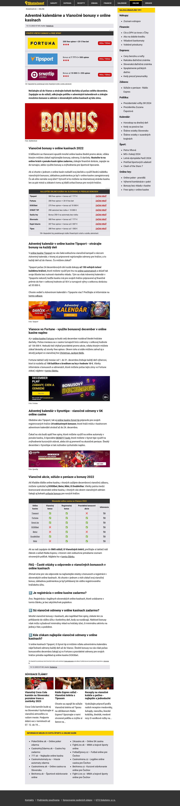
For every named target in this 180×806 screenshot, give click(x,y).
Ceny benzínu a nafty (134, 56)
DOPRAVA (67, 3)
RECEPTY (81, 3)
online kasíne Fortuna (43, 338)
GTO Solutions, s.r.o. (106, 800)
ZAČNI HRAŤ (101, 215)
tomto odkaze (35, 296)
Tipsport (35, 513)
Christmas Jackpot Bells (72, 353)
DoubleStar (35, 536)
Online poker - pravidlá (134, 177)
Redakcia (49, 26)
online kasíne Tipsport (41, 253)
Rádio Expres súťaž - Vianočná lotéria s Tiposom (66, 695)
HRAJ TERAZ (104, 43)
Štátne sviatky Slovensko (136, 130)
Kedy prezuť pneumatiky (136, 76)
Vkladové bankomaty (134, 40)
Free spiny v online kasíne (136, 189)
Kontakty (29, 800)
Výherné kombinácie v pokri (137, 181)
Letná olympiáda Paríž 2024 (137, 158)
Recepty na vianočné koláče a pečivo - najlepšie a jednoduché (97, 695)
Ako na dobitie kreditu (134, 36)
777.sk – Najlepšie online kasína (47, 755)
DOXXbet (35, 527)
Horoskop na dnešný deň (136, 122)
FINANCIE (108, 3)
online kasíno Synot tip (68, 420)
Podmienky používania (48, 800)
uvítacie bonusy (53, 493)
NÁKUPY (53, 3)
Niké (35, 541)
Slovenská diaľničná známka (138, 64)
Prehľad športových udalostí (137, 162)
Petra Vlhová (130, 150)
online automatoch (87, 271)
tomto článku (51, 370)
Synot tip (35, 522)
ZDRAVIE (148, 3)
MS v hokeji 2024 (132, 154)
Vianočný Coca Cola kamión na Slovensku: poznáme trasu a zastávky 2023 (37, 697)
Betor (35, 532)
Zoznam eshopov (132, 21)
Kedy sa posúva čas (133, 126)
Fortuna (35, 518)
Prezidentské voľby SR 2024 (137, 103)
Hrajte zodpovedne (69, 661)
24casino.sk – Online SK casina (87, 741)
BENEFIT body (63, 438)
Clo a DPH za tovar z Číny (136, 32)
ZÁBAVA (94, 3)
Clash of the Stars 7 (133, 166)
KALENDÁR (122, 3)
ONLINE (136, 3)
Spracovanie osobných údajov (77, 800)
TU (104, 513)
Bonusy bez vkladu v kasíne (137, 185)
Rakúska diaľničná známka (137, 60)
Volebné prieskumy (133, 44)
